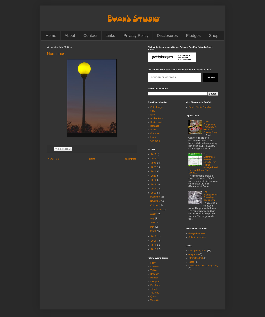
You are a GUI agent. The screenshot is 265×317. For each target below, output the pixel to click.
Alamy (153, 129)
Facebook (155, 285)
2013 (154, 245)
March (153, 231)
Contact (90, 35)
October (154, 205)
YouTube (154, 292)
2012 (154, 249)
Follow (210, 77)
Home (50, 35)
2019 (154, 180)
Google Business (196, 233)
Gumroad (155, 133)
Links (110, 35)
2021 (154, 171)
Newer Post (53, 159)
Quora (153, 296)
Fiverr (153, 137)
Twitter (153, 270)
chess (191, 262)
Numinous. (56, 53)
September (156, 209)
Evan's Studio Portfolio (199, 107)
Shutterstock (156, 122)
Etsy (152, 114)
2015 (154, 236)
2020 (154, 176)
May (152, 227)
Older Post (130, 159)
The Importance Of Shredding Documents (211, 196)
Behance (154, 126)
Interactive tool (195, 258)
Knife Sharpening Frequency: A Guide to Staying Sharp (210, 127)
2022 (154, 167)
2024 (154, 158)
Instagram (155, 281)
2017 (154, 188)
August (154, 214)
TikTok (153, 289)
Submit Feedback (197, 237)
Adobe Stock (156, 118)
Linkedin (154, 266)
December (155, 196)
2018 (154, 184)
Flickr (153, 263)
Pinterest (154, 277)
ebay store (193, 254)
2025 (154, 154)
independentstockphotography (203, 265)
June (153, 222)
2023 (154, 163)
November (155, 201)
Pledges (193, 35)
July (152, 218)
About (70, 35)
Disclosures (167, 35)
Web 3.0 (154, 300)
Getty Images (156, 107)
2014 (154, 241)
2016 (154, 193)
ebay (152, 111)
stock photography (197, 250)
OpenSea (155, 141)
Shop (213, 35)
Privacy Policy (136, 35)
